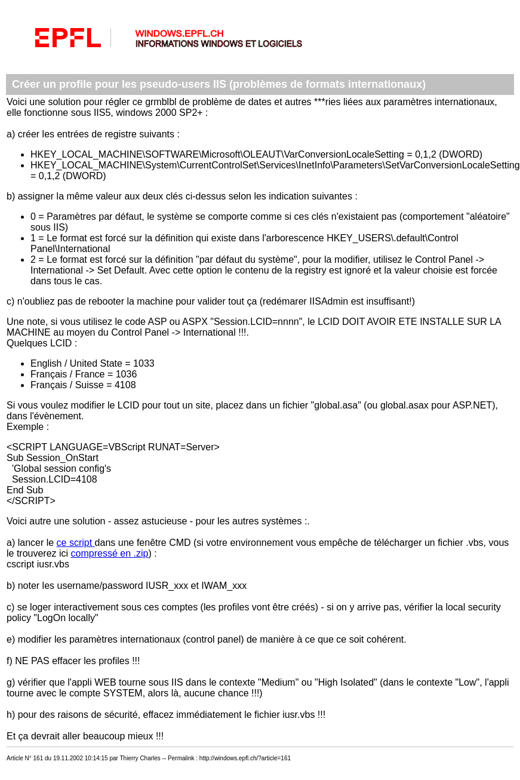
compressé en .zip (110, 553)
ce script (76, 543)
